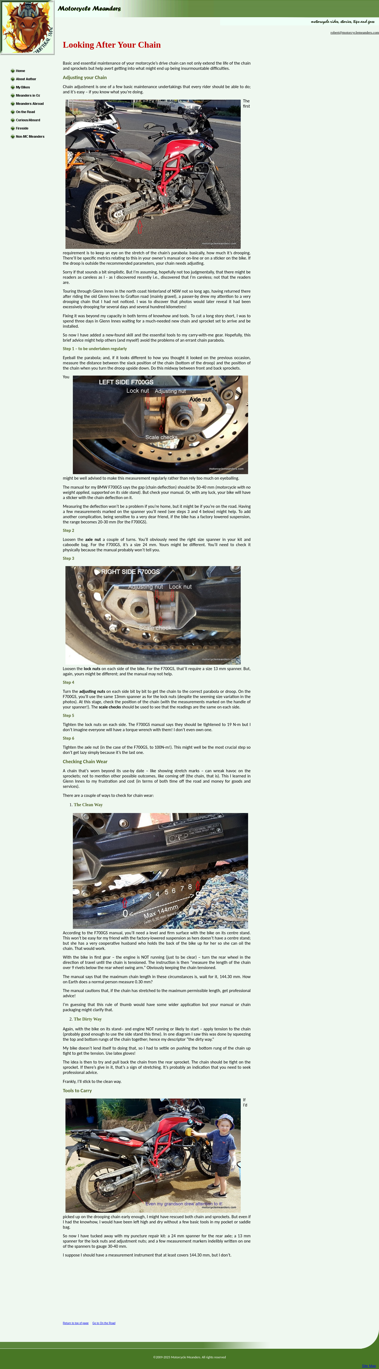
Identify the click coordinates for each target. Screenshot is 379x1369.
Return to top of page (76, 1323)
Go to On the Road (103, 1323)
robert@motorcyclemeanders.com (355, 32)
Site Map (369, 1366)
